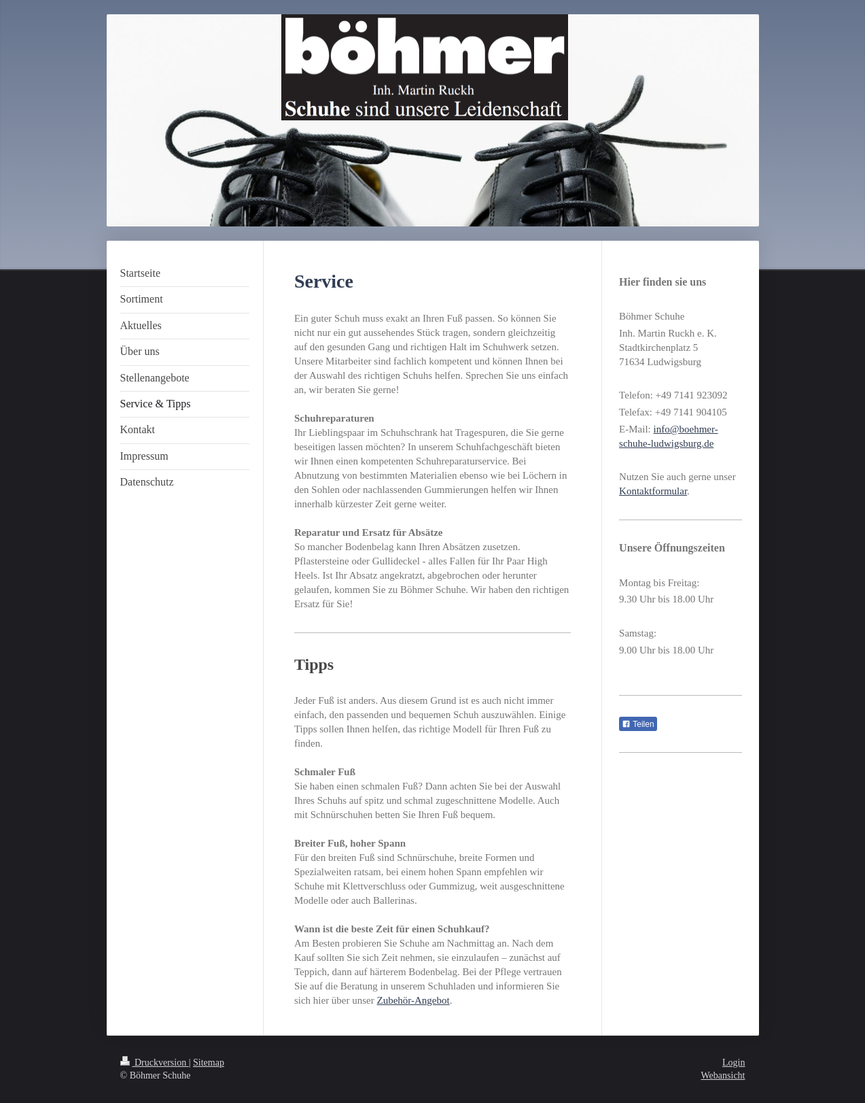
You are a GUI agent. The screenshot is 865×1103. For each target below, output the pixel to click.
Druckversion (154, 1062)
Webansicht (723, 1075)
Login (733, 1062)
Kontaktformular (653, 491)
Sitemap (208, 1062)
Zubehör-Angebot (413, 1000)
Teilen (638, 724)
